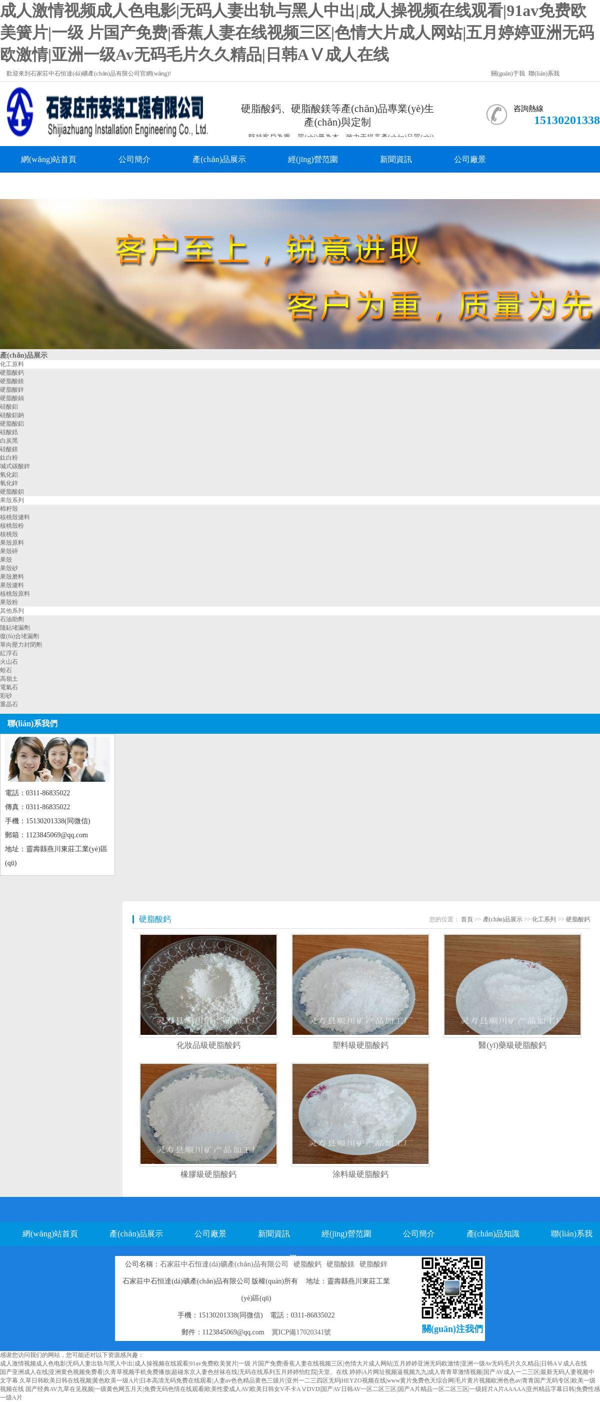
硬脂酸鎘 (12, 398)
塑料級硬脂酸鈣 (360, 1045)
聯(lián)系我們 (141, 186)
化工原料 (12, 364)
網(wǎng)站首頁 (48, 159)
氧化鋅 (9, 483)
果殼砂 (9, 568)
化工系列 (544, 919)
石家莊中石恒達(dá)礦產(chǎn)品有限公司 (224, 1264)
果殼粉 (9, 602)
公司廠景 (470, 159)
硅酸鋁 (9, 406)
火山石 (9, 661)
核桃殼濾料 (15, 517)
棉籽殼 (9, 508)
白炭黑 (9, 440)
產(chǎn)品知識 (47, 186)
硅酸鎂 (9, 449)
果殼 (6, 559)
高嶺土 (9, 678)
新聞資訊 (396, 159)
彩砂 (6, 695)
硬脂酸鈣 (12, 372)
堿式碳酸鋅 (15, 466)
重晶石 (9, 704)
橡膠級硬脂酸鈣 (208, 1174)
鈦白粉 (9, 457)
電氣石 (9, 687)
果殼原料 (12, 542)
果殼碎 (9, 551)
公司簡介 (134, 159)
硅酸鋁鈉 (12, 415)
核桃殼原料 (15, 593)
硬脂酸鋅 (12, 389)
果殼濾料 (12, 585)
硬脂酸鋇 (12, 491)
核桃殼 (9, 534)
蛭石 (6, 670)
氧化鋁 (9, 474)
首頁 (467, 919)
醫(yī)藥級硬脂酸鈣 (512, 1045)
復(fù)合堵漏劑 (19, 636)
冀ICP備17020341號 (302, 1332)
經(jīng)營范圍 (313, 159)
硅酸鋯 (9, 432)
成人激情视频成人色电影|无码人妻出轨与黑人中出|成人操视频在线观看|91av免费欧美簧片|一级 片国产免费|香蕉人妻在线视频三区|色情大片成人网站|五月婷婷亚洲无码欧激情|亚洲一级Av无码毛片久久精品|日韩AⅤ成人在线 (297, 33)
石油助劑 (12, 619)
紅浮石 (9, 653)
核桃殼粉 (12, 525)
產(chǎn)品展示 (219, 159)
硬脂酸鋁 (12, 423)
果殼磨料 (12, 576)
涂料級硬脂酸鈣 (360, 1174)
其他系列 (12, 610)
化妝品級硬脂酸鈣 (208, 1045)
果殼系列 (12, 500)
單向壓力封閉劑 (21, 644)
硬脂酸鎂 (12, 381)
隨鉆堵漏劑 (15, 627)
